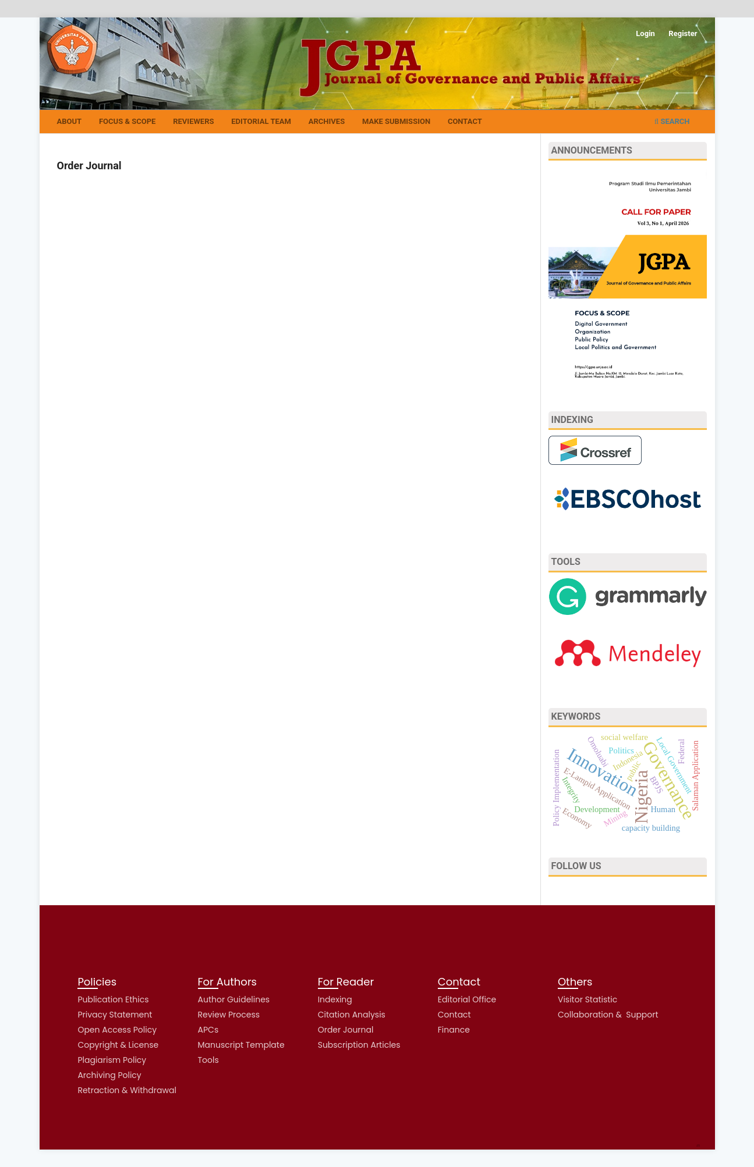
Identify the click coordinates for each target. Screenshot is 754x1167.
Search (672, 121)
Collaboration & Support (608, 1014)
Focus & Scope (127, 121)
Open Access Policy (117, 1030)
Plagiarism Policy (111, 1060)
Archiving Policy (109, 1075)
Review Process (229, 1014)
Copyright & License (117, 1045)
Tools (208, 1060)
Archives (327, 121)
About (69, 121)
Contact (465, 121)
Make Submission (396, 121)
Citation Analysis (351, 1014)
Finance (454, 1030)
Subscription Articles (359, 1045)
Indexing (335, 999)
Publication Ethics (112, 999)
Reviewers (193, 121)
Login (645, 33)
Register (682, 33)
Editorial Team (261, 121)
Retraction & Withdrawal (126, 1090)
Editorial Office (467, 999)
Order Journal (346, 1030)
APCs (208, 1030)
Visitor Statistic (587, 999)
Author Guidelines (234, 999)
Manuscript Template (241, 1045)
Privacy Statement (114, 1014)
